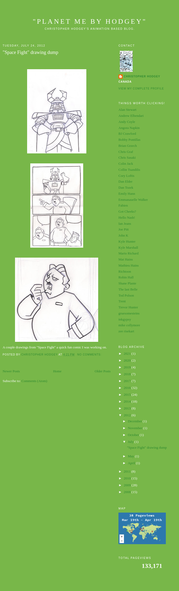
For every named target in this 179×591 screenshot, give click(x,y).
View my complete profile (141, 88)
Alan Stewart (127, 110)
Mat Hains (125, 259)
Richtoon (124, 271)
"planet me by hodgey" (90, 21)
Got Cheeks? (127, 211)
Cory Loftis (126, 176)
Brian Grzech (127, 146)
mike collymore (129, 325)
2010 (127, 478)
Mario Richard (128, 253)
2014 (127, 401)
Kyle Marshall (128, 247)
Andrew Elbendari (131, 116)
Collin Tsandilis (129, 170)
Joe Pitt (123, 229)
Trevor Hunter (128, 307)
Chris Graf (125, 152)
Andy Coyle (126, 122)
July (131, 442)
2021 (127, 353)
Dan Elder (125, 181)
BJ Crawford (127, 134)
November (135, 428)
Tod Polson (126, 295)
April (132, 463)
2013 (127, 408)
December (135, 421)
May (131, 456)
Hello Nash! (126, 217)
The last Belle (127, 289)
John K (123, 235)
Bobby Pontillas (129, 140)
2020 (127, 360)
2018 (127, 374)
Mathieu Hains (128, 265)
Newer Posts (11, 371)
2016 (127, 388)
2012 (127, 415)
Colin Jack (125, 164)
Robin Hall (125, 277)
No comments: (89, 354)
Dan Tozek (125, 187)
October (134, 435)
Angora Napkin (129, 128)
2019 (127, 367)
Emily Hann (126, 194)
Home (57, 371)
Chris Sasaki (127, 157)
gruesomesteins (129, 313)
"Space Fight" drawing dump (30, 52)
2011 (127, 471)
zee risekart (126, 331)
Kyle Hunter (127, 241)
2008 (127, 492)
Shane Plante (127, 283)
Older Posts (103, 371)
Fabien (123, 205)
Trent (122, 301)
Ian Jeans (124, 224)
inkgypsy (124, 319)
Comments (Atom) (34, 381)
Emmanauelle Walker (133, 200)
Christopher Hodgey (142, 76)
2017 (127, 381)
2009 (127, 485)
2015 (127, 395)
